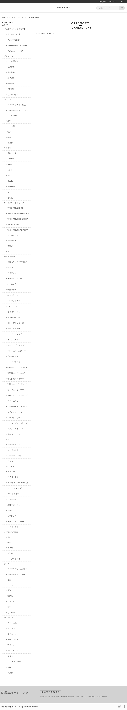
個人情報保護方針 (67, 697)
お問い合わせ (102, 697)
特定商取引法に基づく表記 (49, 697)
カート (123, 2)
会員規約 (91, 697)
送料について (81, 697)
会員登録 (102, 2)
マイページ (113, 2)
